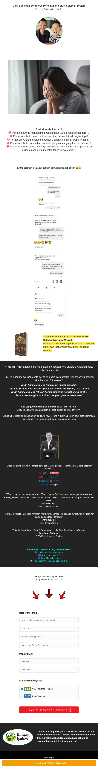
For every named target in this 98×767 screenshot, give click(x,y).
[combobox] (49, 645)
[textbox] (49, 645)
